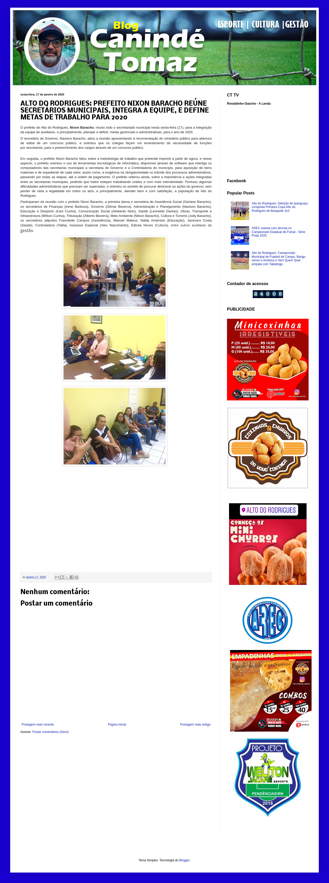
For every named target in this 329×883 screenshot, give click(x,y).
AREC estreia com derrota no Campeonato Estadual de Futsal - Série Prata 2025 (278, 231)
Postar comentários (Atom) (50, 732)
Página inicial (117, 724)
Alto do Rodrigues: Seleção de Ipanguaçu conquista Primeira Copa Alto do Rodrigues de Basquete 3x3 (280, 207)
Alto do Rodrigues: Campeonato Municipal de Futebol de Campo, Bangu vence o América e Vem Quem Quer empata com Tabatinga (279, 258)
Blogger (184, 860)
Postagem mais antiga (195, 724)
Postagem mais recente (38, 724)
